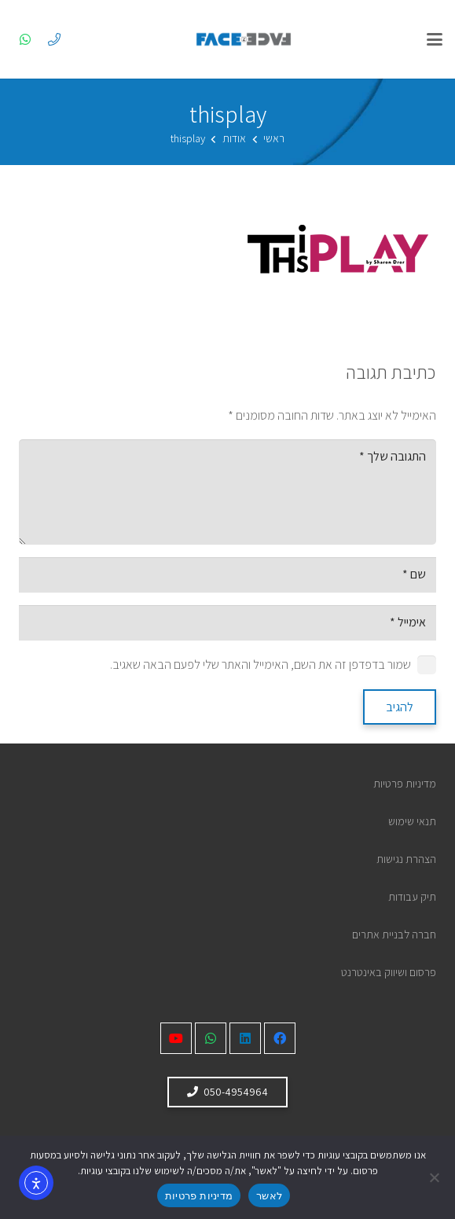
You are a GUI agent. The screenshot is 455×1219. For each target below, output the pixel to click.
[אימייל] (227, 623)
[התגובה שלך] (227, 492)
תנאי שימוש (412, 820)
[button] (434, 39)
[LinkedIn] (245, 1038)
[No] (435, 1177)
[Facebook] (279, 1038)
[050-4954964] (54, 39)
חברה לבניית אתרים (394, 934)
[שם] (227, 575)
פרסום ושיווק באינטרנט (388, 971)
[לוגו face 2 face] (243, 39)
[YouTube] (176, 1038)
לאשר (269, 1196)
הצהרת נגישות (406, 858)
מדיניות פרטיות (404, 783)
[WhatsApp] (25, 39)
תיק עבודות (412, 896)
